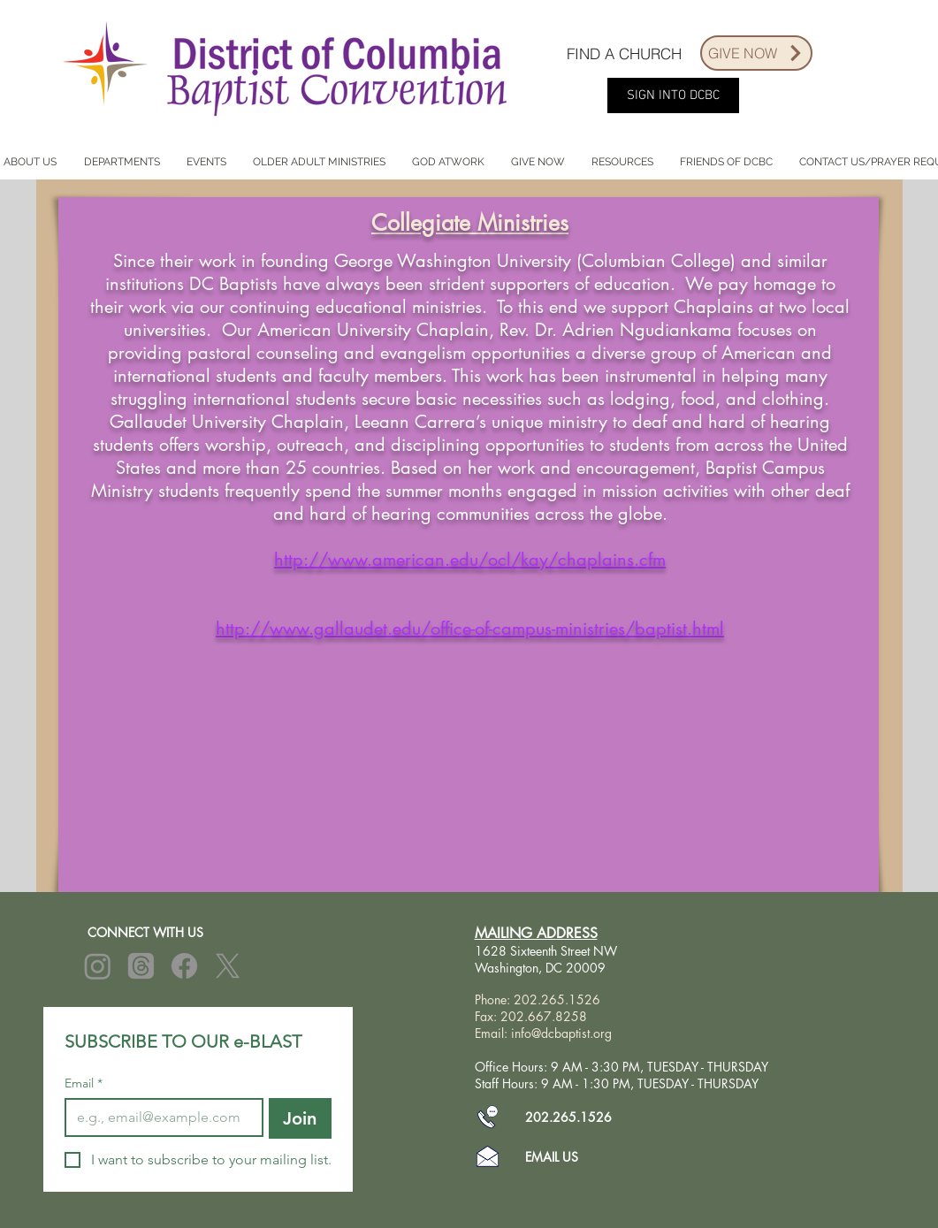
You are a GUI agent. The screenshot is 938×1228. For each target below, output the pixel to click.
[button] (122, 162)
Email (84, 1083)
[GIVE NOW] (756, 53)
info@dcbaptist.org (561, 1033)
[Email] (158, 1117)
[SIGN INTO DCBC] (673, 95)
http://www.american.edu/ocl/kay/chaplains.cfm (470, 559)
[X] (227, 966)
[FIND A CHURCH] (624, 53)
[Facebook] (184, 966)
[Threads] (141, 966)
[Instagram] (97, 966)
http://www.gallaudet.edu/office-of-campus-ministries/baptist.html (470, 628)
